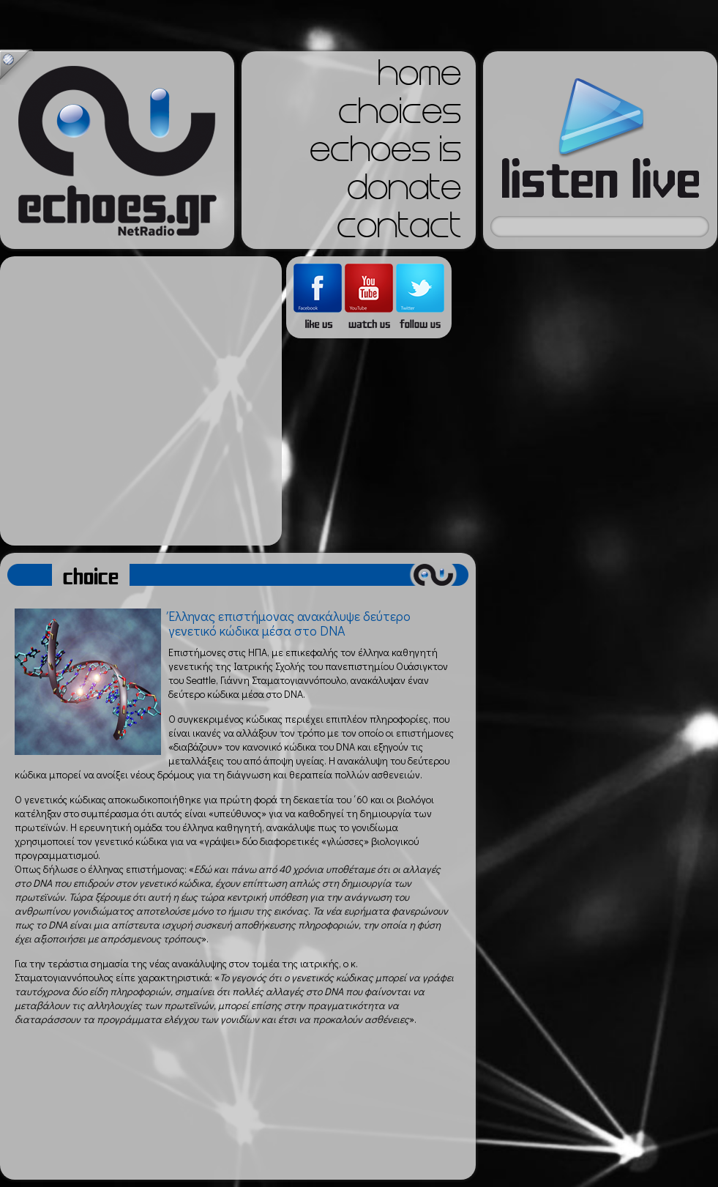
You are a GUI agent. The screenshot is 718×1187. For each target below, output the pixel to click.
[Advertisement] (137, 401)
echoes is (385, 153)
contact (399, 230)
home (419, 77)
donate (404, 192)
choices (399, 115)
